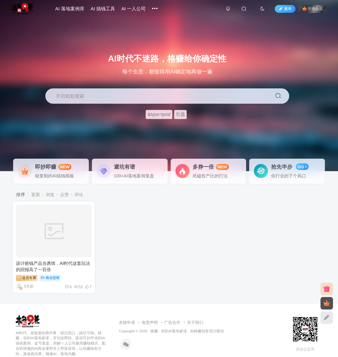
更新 (35, 194)
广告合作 (172, 312)
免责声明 (150, 312)
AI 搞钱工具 (105, 10)
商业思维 (50, 267)
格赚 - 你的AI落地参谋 (168, 321)
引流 (180, 114)
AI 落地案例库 (72, 10)
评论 (78, 194)
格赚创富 (201, 321)
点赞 (64, 194)
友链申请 (127, 312)
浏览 (50, 194)
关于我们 (195, 312)
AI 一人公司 (136, 10)
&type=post (159, 114)
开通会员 (310, 10)
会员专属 (27, 267)
